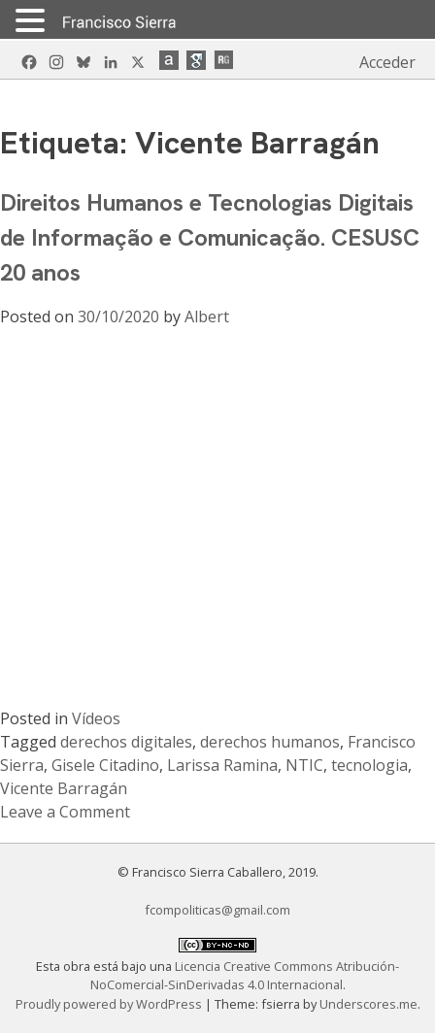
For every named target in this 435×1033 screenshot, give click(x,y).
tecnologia (369, 765)
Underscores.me (368, 1004)
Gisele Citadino (105, 765)
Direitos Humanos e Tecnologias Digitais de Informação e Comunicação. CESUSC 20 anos (209, 237)
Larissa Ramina (222, 765)
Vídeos (96, 718)
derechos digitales (126, 741)
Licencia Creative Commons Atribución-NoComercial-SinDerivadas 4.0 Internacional (245, 975)
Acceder (387, 62)
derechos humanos (270, 741)
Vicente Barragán (63, 788)
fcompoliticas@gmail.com (217, 909)
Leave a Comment (65, 811)
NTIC (304, 765)
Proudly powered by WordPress (110, 1004)
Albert (206, 316)
